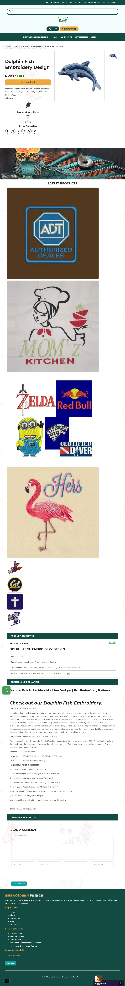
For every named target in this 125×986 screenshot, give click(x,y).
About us (14, 915)
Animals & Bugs (17, 936)
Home (49, 2)
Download (28, 82)
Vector (94, 37)
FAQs (12, 921)
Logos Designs (20, 46)
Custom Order (95, 2)
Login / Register (110, 2)
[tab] (62, 636)
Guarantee (15, 924)
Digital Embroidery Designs (36, 37)
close (120, 983)
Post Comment (19, 883)
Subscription (80, 2)
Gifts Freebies (81, 37)
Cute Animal (15, 939)
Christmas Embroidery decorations (25, 942)
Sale (54, 37)
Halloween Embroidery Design (23, 946)
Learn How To (65, 37)
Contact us (15, 918)
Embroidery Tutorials (63, 2)
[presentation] (29, 873)
